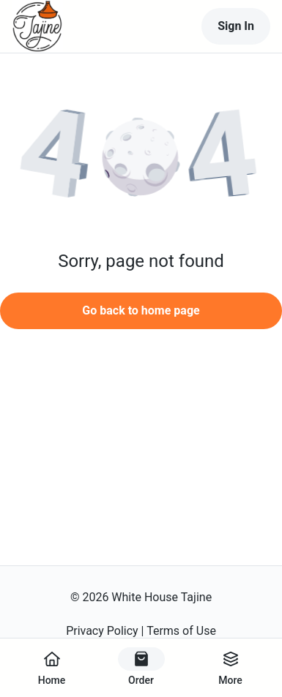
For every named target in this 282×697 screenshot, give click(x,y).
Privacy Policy (102, 631)
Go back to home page (140, 310)
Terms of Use (181, 631)
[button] (141, 158)
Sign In (236, 26)
